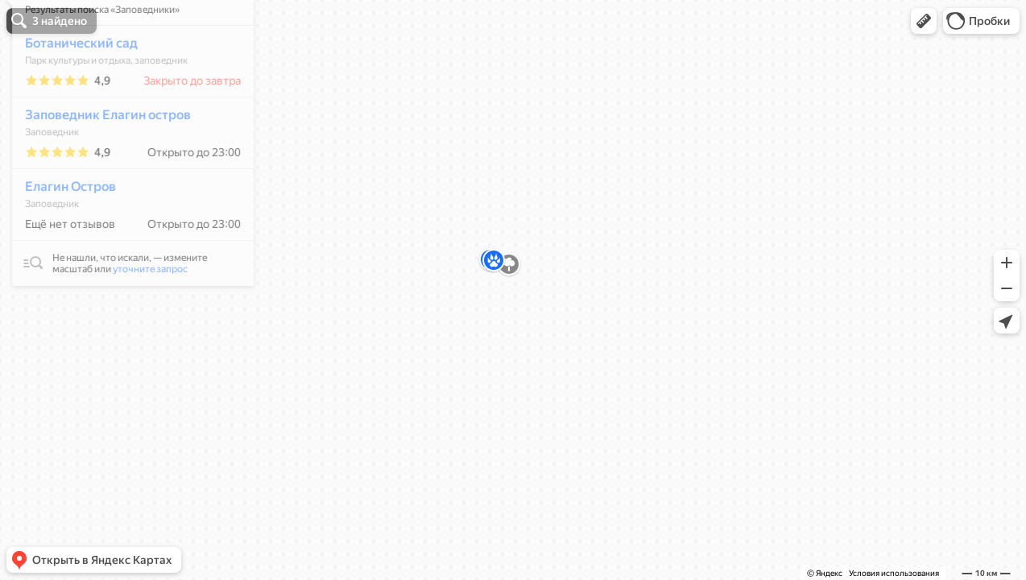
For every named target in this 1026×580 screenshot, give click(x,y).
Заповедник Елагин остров (99, 162)
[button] (924, 21)
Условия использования (894, 573)
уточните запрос (141, 316)
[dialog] (124, 188)
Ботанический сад (72, 90)
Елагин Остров (61, 234)
